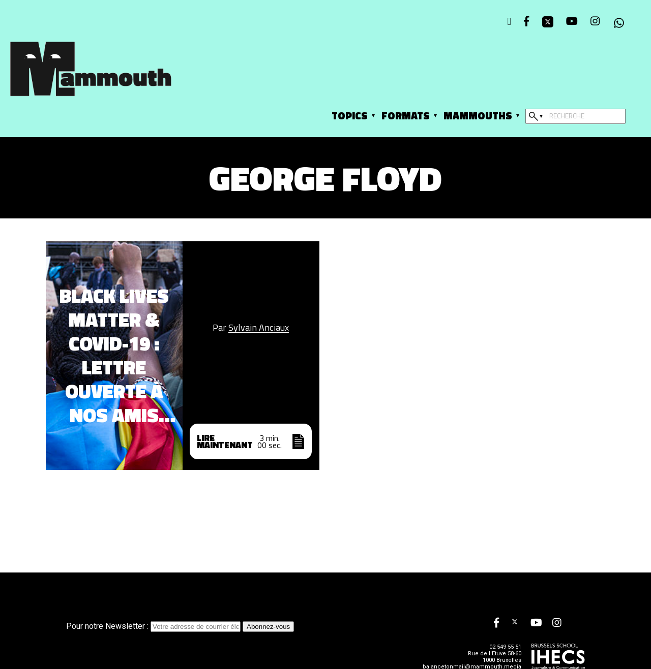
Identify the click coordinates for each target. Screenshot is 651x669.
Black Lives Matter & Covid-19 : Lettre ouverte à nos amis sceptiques (114, 355)
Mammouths (477, 115)
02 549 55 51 (505, 647)
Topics (350, 115)
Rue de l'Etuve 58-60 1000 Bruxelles (494, 656)
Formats (405, 115)
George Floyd (325, 178)
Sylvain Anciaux (258, 327)
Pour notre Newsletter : (154, 626)
